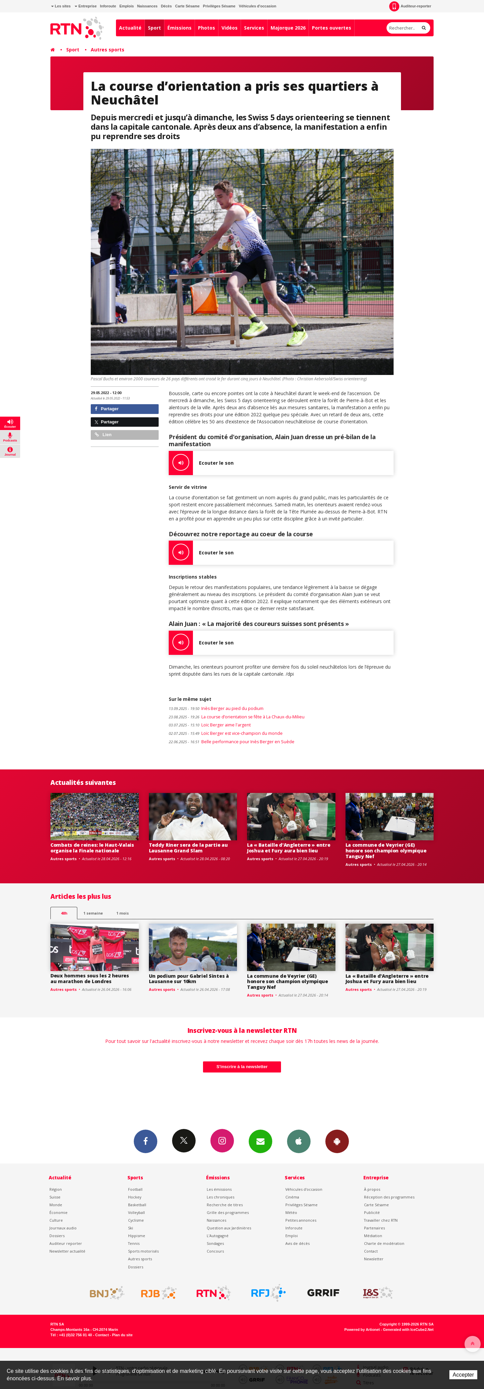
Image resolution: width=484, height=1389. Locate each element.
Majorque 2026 (288, 28)
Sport (154, 28)
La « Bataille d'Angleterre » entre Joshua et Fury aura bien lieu (288, 848)
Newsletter (374, 1259)
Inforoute (108, 6)
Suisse (55, 1197)
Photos (206, 28)
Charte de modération (384, 1243)
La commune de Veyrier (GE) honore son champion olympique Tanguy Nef (386, 850)
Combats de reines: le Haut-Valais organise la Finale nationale (92, 848)
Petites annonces (300, 1220)
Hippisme (136, 1235)
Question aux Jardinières (229, 1228)
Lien (103, 434)
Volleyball (136, 1212)
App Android (337, 1141)
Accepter (463, 1375)
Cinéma (292, 1197)
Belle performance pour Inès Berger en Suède (231, 742)
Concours (215, 1251)
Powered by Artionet (362, 1330)
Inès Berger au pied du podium (216, 708)
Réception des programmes (389, 1197)
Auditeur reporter (65, 1243)
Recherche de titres (225, 1205)
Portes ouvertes (331, 28)
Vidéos (229, 28)
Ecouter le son (201, 463)
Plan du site (122, 1335)
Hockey (134, 1197)
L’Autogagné (218, 1235)
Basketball (137, 1205)
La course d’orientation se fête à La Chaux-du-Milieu (237, 717)
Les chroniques (220, 1197)
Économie (58, 1212)
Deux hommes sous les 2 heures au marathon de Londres (89, 978)
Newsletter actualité (67, 1251)
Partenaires (374, 1228)
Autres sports (107, 49)
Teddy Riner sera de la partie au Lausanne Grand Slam (188, 848)
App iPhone (299, 1141)
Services (254, 28)
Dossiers (57, 1235)
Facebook (145, 1141)
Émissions (179, 28)
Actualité (130, 28)
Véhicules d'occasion (257, 6)
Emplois (126, 6)
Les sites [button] (61, 6)
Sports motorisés (143, 1251)
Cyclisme (136, 1220)
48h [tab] (64, 913)
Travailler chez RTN (381, 1220)
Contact (371, 1251)
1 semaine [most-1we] (93, 913)
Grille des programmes (228, 1212)
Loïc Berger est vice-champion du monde (226, 733)
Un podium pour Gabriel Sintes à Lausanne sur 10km (189, 979)
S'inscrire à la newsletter (242, 1066)
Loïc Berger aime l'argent (210, 725)
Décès (166, 6)
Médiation (373, 1235)
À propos (372, 1189)
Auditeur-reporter (410, 6)
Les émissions (219, 1189)
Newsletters (260, 1141)
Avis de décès (297, 1243)
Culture (56, 1220)
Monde (55, 1205)
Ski (130, 1228)
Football (135, 1189)
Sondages (215, 1243)
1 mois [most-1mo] (122, 913)
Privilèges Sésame (219, 6)
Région (55, 1189)
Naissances (147, 6)
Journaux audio (63, 1228)
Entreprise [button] (85, 6)
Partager (107, 408)
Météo (291, 1212)
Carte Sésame (187, 6)
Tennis (133, 1243)
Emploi (291, 1235)
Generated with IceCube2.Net (408, 1330)
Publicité (372, 1212)
